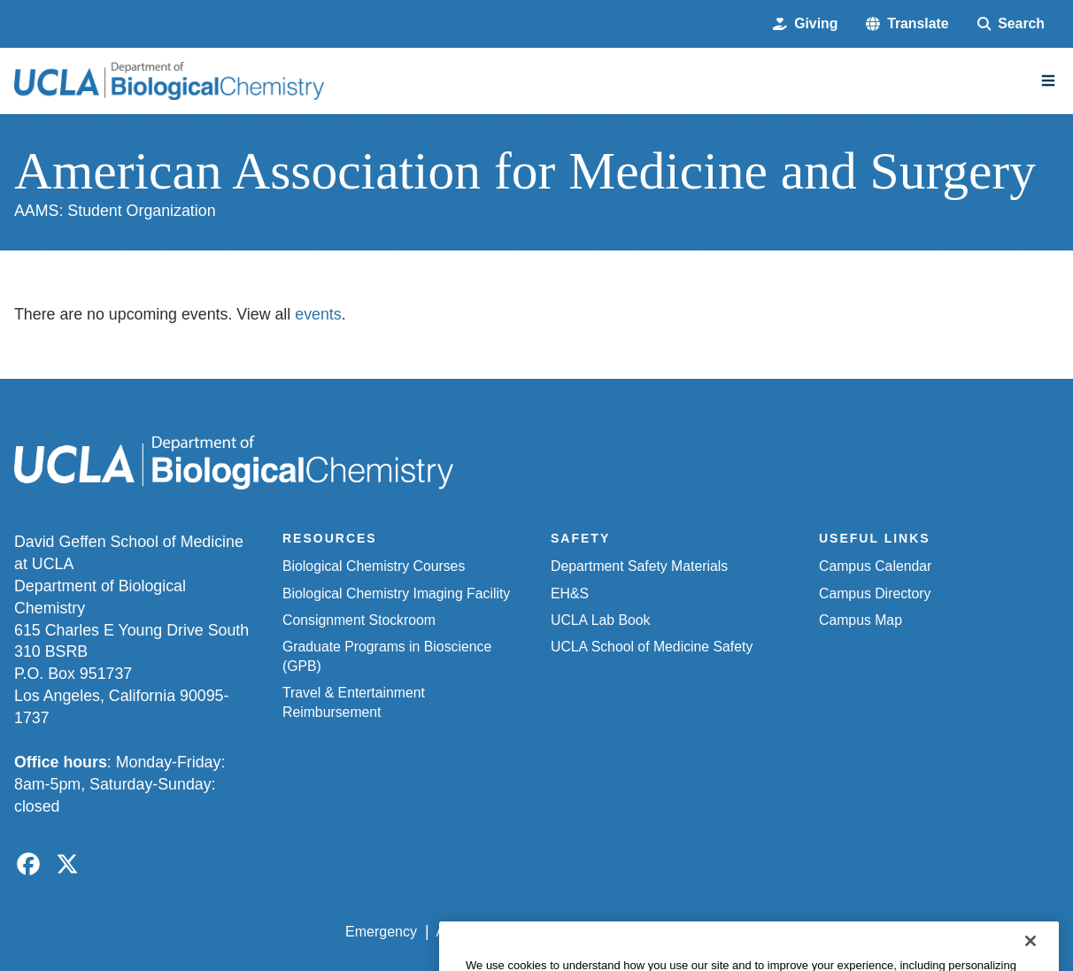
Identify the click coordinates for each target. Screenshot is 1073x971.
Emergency (381, 931)
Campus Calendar (875, 566)
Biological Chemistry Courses (373, 566)
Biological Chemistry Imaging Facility (396, 593)
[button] (907, 23)
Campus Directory (874, 593)
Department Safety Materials (639, 566)
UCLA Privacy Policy (596, 931)
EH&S (570, 593)
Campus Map (860, 620)
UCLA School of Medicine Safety (652, 646)
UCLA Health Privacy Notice (769, 931)
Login (893, 931)
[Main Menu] (1048, 80)
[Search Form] (1011, 23)
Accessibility (474, 931)
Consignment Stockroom (359, 620)
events (318, 314)
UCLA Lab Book (600, 620)
